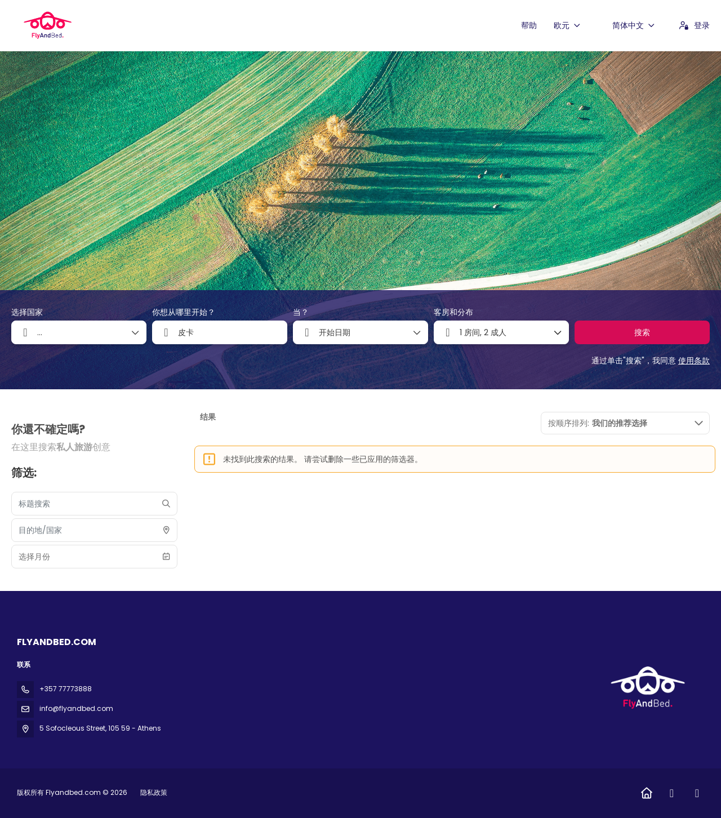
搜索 (642, 332)
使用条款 (694, 360)
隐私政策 (153, 792)
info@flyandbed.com (76, 708)
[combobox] (219, 332)
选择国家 (27, 312)
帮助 (529, 25)
